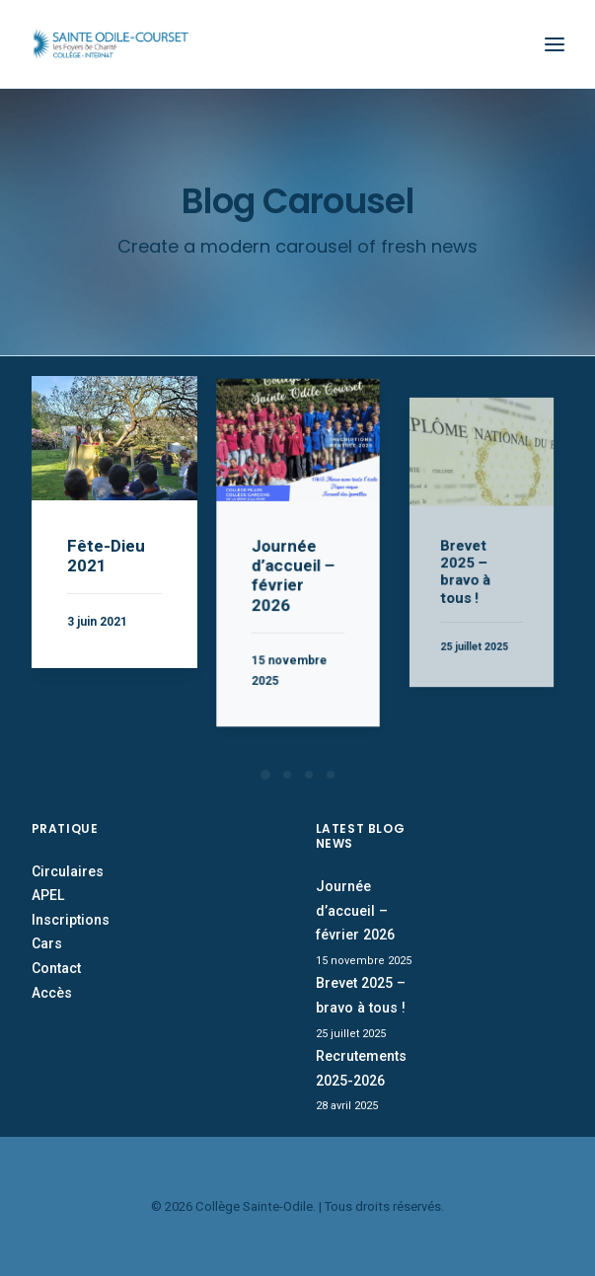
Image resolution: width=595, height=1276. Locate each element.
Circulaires (68, 871)
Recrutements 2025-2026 (361, 1068)
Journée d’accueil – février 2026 (294, 572)
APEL (48, 895)
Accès (52, 993)
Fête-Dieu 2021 (106, 554)
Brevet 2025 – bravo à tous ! (471, 559)
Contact (56, 968)
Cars (47, 943)
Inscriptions (71, 920)
